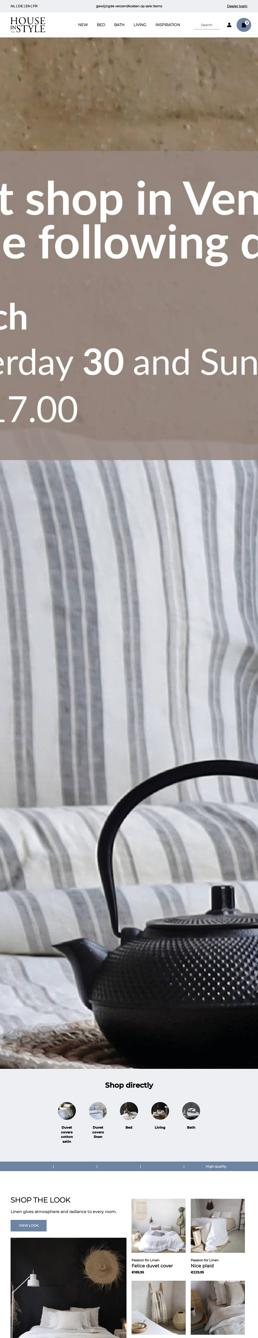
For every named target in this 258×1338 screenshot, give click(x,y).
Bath (119, 24)
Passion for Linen (145, 1260)
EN (27, 6)
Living (140, 24)
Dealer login (237, 6)
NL (13, 6)
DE (20, 6)
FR (35, 6)
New (83, 24)
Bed (101, 24)
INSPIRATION (167, 24)
